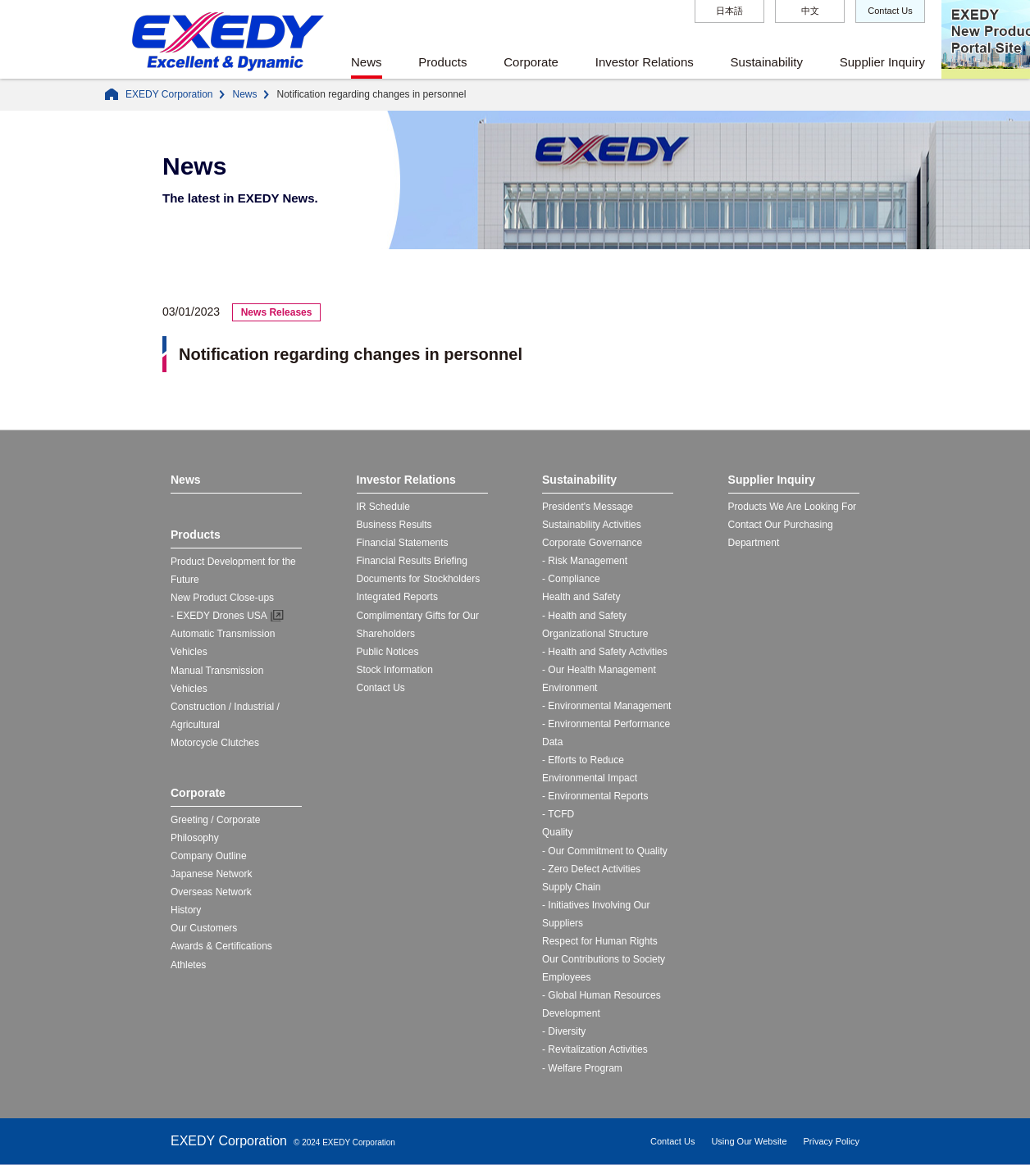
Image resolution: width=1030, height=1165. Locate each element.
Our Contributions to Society (603, 959)
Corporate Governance (592, 542)
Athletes (188, 965)
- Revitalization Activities (595, 1049)
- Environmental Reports (595, 796)
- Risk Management (584, 561)
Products (442, 62)
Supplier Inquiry (882, 62)
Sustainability (767, 62)
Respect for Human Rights (600, 941)
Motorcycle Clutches (215, 743)
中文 (810, 11)
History (186, 910)
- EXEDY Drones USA (219, 615)
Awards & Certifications (221, 946)
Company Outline (209, 856)
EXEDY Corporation (169, 94)
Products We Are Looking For (792, 506)
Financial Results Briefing (412, 561)
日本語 (729, 11)
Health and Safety (581, 597)
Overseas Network (211, 892)
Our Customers (204, 928)
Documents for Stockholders (419, 579)
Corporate (531, 62)
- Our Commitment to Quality (605, 851)
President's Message (587, 506)
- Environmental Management (606, 706)
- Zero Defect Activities (591, 869)
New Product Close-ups (222, 597)
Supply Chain (571, 887)
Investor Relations (644, 62)
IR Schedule (383, 506)
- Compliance (571, 579)
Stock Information (395, 670)
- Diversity (564, 1031)
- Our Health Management (599, 670)
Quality (557, 832)
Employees (566, 977)
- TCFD (558, 814)
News (366, 62)
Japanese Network (211, 874)
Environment (569, 688)
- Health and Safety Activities (605, 652)
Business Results (394, 524)
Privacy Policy (831, 1141)
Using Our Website (748, 1141)
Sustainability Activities (591, 524)
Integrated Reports (397, 597)
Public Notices (388, 652)
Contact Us (890, 11)
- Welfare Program (582, 1068)
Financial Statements (403, 542)
